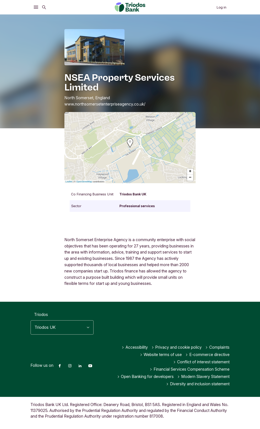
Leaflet (68, 181)
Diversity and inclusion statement (198, 383)
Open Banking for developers (145, 376)
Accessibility (135, 347)
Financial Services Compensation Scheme (190, 369)
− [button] (190, 178)
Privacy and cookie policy (177, 347)
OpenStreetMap (84, 181)
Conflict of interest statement (201, 361)
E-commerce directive (207, 354)
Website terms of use (161, 354)
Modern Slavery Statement (203, 376)
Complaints (217, 347)
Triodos (41, 314)
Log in (221, 7)
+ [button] (190, 172)
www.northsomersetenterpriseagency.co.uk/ (104, 104)
